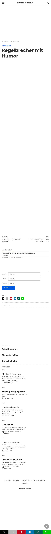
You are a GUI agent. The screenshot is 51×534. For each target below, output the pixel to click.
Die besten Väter (10, 358)
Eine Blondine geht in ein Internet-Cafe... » (39, 240)
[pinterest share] (11, 301)
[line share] (22, 301)
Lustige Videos (14, 41)
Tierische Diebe (9, 364)
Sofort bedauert (9, 352)
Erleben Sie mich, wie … (13, 463)
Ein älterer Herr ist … (11, 445)
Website (4, 286)
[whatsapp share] (18, 301)
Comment (5, 255)
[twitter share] (3, 301)
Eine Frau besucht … (11, 410)
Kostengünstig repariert (13, 394)
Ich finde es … (8, 428)
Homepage (5, 41)
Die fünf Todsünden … (12, 377)
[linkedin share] (15, 301)
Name (4, 277)
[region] (25, 22)
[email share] (7, 301)
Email (4, 281)
